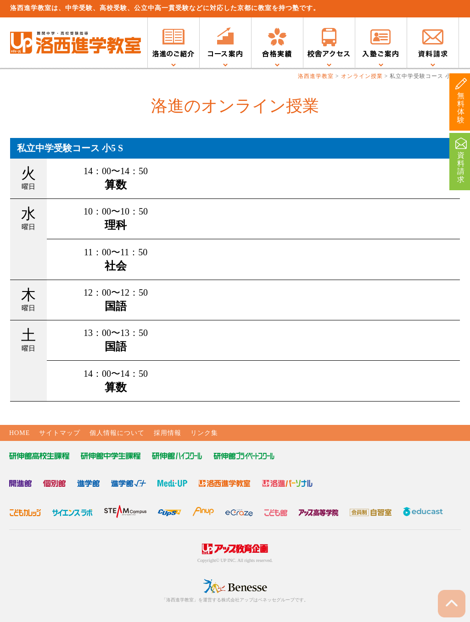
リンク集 (204, 432)
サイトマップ (59, 432)
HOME (19, 432)
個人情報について (117, 432)
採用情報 (167, 432)
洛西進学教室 (316, 76)
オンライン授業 (362, 76)
